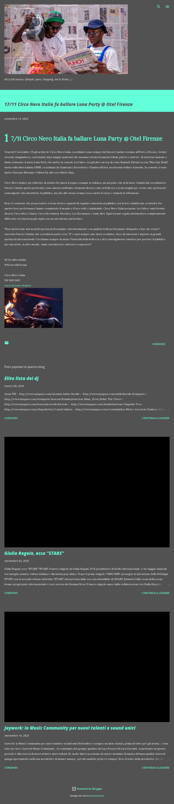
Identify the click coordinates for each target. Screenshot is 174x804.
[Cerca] (158, 6)
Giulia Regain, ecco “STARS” (34, 553)
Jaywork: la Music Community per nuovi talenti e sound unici (69, 728)
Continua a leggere (156, 418)
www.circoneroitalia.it (17, 285)
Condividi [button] (158, 344)
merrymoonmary (96, 796)
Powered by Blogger (87, 788)
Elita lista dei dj (21, 378)
